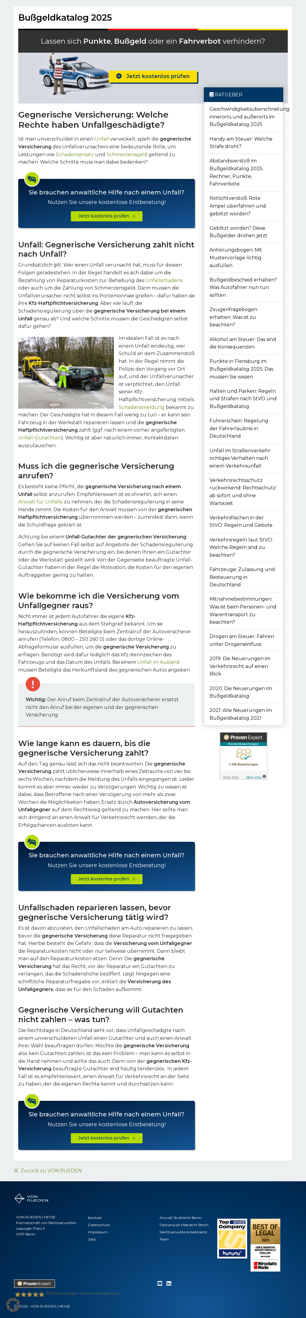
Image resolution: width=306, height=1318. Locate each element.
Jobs (92, 1239)
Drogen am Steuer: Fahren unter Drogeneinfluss (241, 640)
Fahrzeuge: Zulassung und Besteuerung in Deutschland (242, 577)
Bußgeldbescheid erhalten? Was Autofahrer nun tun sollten (243, 287)
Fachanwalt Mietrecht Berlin (184, 1225)
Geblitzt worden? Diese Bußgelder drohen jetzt (238, 232)
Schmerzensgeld (126, 154)
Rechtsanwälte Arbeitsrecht (183, 1232)
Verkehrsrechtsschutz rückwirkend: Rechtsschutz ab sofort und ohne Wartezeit (242, 491)
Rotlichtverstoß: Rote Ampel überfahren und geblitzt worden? (237, 205)
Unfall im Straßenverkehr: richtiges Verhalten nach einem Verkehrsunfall (240, 458)
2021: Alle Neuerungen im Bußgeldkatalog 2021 (240, 714)
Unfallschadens (164, 280)
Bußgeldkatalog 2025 (65, 17)
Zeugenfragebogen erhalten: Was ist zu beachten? (233, 317)
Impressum (98, 1232)
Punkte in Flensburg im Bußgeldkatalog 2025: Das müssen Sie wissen (241, 368)
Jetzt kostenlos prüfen (153, 76)
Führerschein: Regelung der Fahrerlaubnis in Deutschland (238, 428)
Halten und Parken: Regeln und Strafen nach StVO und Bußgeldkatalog (243, 398)
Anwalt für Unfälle (40, 502)
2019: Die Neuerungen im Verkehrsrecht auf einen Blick (239, 666)
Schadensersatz (75, 154)
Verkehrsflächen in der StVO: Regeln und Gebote (241, 521)
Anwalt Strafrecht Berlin (181, 1217)
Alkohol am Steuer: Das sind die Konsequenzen (242, 343)
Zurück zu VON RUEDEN (48, 1171)
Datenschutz (99, 1225)
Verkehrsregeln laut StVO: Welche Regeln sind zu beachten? (241, 547)
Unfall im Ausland (158, 662)
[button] (13, 1305)
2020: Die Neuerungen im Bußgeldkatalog (240, 692)
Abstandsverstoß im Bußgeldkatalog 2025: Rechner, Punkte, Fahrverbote (236, 172)
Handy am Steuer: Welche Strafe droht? (241, 143)
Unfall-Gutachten (39, 438)
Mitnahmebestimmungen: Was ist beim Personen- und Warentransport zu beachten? (242, 610)
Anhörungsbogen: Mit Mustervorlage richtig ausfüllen (235, 257)
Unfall (101, 139)
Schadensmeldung (142, 407)
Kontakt (95, 1217)
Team (164, 1239)
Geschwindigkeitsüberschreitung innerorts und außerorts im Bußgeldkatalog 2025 (246, 116)
